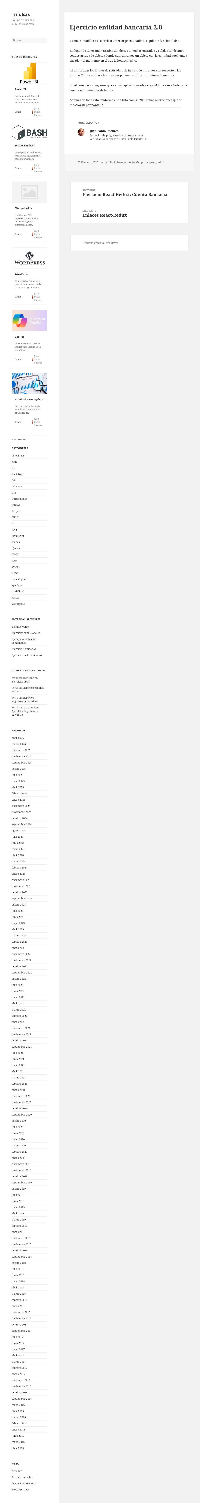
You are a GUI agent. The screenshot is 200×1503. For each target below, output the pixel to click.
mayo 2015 (18, 1442)
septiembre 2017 (22, 1330)
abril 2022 (18, 1003)
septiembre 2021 (22, 1046)
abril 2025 (18, 787)
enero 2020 (18, 1157)
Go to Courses (20, 439)
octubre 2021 (20, 1040)
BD (13, 468)
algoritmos (18, 455)
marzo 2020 (19, 1145)
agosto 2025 (19, 768)
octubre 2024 (20, 818)
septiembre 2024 (22, 824)
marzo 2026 (19, 744)
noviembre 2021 (21, 1034)
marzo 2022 (19, 1009)
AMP (14, 461)
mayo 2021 (18, 1065)
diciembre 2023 (21, 880)
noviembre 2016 (21, 1386)
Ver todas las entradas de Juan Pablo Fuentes (117, 139)
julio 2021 (17, 1052)
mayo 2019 (18, 1207)
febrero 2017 (19, 1367)
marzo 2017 (19, 1361)
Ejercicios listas (21, 681)
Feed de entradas (22, 1477)
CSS (14, 492)
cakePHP (17, 486)
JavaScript (18, 535)
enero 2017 (18, 1374)
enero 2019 (18, 1232)
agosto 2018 (19, 1262)
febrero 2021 (19, 1083)
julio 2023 (17, 910)
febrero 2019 (19, 1225)
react (152, 162)
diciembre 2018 (21, 1238)
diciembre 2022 (21, 954)
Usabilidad (18, 591)
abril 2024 (18, 855)
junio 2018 (18, 1275)
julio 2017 (17, 1337)
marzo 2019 (19, 1219)
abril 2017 (18, 1355)
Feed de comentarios (24, 1483)
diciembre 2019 (21, 1164)
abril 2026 (18, 738)
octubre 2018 (20, 1250)
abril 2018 (18, 1287)
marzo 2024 (19, 861)
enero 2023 (18, 947)
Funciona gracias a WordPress (100, 243)
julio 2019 (17, 1195)
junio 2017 (18, 1343)
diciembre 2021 (21, 1028)
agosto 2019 (19, 1188)
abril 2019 (18, 1213)
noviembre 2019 (21, 1170)
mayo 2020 (18, 1139)
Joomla (16, 542)
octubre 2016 (20, 1392)
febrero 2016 (19, 1423)
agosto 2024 (19, 830)
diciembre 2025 (21, 750)
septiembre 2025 (22, 762)
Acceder (17, 1471)
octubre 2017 (20, 1324)
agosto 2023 (19, 904)
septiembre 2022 (22, 972)
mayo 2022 (18, 997)
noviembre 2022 (21, 960)
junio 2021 (18, 1059)
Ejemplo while (20, 626)
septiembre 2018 (22, 1256)
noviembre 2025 (21, 756)
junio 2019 (18, 1201)
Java (14, 529)
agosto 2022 (19, 978)
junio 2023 (18, 917)
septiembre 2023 (22, 898)
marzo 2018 (19, 1293)
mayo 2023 (18, 923)
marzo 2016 (19, 1417)
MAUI (15, 554)
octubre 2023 (20, 892)
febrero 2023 (19, 941)
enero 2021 (18, 1090)
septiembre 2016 (22, 1398)
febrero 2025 (19, 793)
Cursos (16, 505)
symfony (17, 585)
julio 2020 (17, 1127)
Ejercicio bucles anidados (27, 655)
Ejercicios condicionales (26, 633)
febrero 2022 (19, 1015)
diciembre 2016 (21, 1380)
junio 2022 (18, 991)
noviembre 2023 (21, 886)
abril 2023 (18, 929)
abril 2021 (18, 1071)
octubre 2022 (20, 966)
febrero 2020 (19, 1151)
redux (160, 162)
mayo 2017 (18, 1349)
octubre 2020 (20, 1108)
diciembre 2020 (21, 1096)
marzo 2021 (19, 1077)
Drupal (16, 511)
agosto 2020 (19, 1120)
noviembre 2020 (21, 1102)
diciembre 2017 (21, 1312)
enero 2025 (18, 799)
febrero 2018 (19, 1299)
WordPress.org (20, 1489)
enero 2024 (18, 873)
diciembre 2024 (21, 805)
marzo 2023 (19, 935)
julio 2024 (17, 836)
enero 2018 (18, 1306)
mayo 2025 (18, 781)
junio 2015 (18, 1435)
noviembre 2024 (21, 812)
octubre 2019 (20, 1176)
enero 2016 (18, 1429)
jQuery (16, 548)
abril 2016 (18, 1411)
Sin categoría (19, 579)
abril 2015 (18, 1448)
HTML (15, 517)
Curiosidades (19, 498)
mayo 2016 (18, 1404)
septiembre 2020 (22, 1114)
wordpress (18, 603)
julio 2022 (17, 985)
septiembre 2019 (22, 1182)
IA (13, 523)
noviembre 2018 (21, 1244)
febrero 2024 (19, 867)
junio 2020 (18, 1133)
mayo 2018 (18, 1281)
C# (13, 480)
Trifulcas (21, 14)
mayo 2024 (18, 849)
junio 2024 (18, 842)
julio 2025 (17, 775)
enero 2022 (18, 1022)
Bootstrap (17, 474)
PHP (14, 560)
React (15, 573)
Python (16, 566)
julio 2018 (17, 1269)
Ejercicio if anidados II (25, 649)
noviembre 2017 (21, 1318)
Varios (15, 597)
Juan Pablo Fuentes (115, 162)
